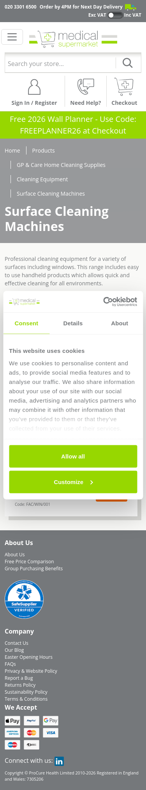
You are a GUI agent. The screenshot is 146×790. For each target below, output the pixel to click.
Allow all (73, 456)
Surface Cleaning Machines (51, 193)
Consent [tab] (26, 323)
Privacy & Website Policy (31, 671)
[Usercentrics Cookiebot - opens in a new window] (104, 302)
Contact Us (16, 643)
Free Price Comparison (29, 561)
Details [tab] (73, 323)
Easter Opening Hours (29, 657)
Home (12, 150)
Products (43, 150)
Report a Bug (19, 678)
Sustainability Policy (26, 692)
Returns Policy (20, 685)
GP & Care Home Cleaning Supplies (61, 164)
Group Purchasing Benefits (34, 568)
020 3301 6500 (21, 6)
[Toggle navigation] (12, 37)
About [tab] (119, 323)
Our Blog (14, 650)
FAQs (10, 664)
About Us (15, 554)
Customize (73, 481)
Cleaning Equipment (42, 179)
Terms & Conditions (26, 699)
